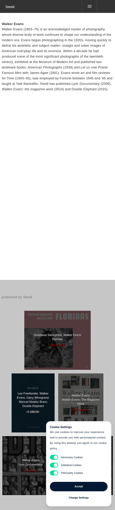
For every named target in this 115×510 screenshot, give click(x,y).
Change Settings (79, 497)
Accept (79, 486)
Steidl (10, 7)
